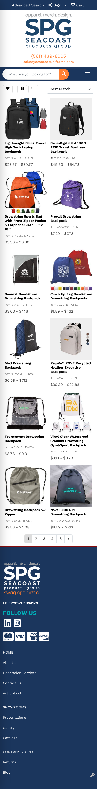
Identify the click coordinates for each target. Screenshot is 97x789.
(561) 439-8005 (48, 56)
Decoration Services (20, 673)
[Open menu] (87, 74)
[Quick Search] (30, 74)
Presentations (14, 717)
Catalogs (10, 738)
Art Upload (12, 693)
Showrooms (14, 707)
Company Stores (18, 752)
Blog (6, 772)
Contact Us (12, 683)
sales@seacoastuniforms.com (48, 62)
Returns (9, 762)
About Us (11, 663)
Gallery (9, 728)
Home (8, 652)
